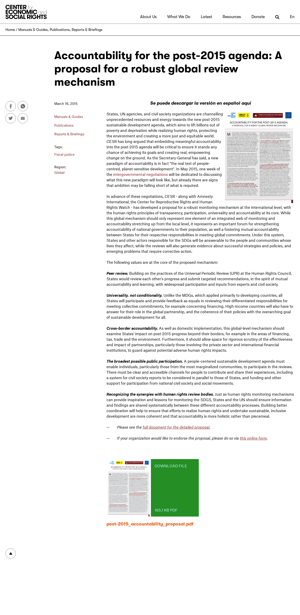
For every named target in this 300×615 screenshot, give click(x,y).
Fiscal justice (64, 154)
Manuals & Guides (33, 30)
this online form (253, 438)
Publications (60, 30)
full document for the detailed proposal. (176, 427)
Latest (206, 16)
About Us (148, 16)
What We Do (178, 16)
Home (10, 30)
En (292, 16)
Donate (258, 16)
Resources (232, 16)
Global (59, 172)
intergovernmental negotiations (140, 174)
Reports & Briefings (87, 30)
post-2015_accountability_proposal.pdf (150, 524)
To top (10, 553)
